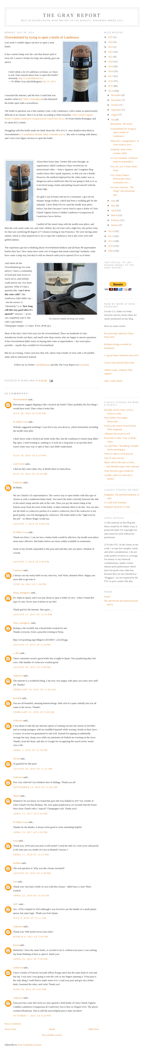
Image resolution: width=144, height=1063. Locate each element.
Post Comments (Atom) (29, 1044)
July (113, 119)
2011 (110, 241)
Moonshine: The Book (121, 123)
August (115, 114)
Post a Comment (13, 1023)
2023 (110, 46)
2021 (110, 56)
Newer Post (10, 1029)
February (115, 220)
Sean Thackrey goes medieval (118, 470)
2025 (110, 37)
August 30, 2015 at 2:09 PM (32, 667)
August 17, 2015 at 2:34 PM (32, 644)
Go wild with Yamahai (115, 502)
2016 (110, 81)
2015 (110, 85)
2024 (110, 42)
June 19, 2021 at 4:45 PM (29, 989)
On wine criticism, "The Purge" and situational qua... (122, 191)
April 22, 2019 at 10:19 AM (31, 895)
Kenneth (17, 698)
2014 (110, 90)
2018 (110, 71)
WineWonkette (20, 399)
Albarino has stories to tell (117, 433)
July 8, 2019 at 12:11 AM (29, 918)
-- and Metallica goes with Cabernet (121, 466)
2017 (110, 76)
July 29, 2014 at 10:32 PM (30, 473)
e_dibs (16, 653)
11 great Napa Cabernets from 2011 (121, 355)
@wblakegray (43, 364)
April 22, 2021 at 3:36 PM (30, 958)
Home (52, 1029)
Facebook (84, 364)
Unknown (18, 482)
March (114, 215)
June (113, 200)
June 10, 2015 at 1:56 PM (29, 584)
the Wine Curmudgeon (31, 99)
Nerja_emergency (21, 592)
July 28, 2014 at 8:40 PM (29, 413)
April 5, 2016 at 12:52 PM (30, 750)
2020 (110, 61)
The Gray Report (72, 15)
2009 (110, 250)
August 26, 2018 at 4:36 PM (32, 873)
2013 (110, 231)
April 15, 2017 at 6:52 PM (30, 832)
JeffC (15, 904)
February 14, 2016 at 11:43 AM (34, 689)
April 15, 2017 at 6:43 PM (30, 813)
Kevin (16, 945)
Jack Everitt (19, 463)
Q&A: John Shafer (113, 380)
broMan (17, 863)
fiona (15, 840)
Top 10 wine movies (114, 458)
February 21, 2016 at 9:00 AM (33, 712)
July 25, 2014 (49, 81)
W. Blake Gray (20, 421)
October (115, 104)
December (116, 95)
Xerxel (16, 758)
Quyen (16, 795)
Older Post (93, 1029)
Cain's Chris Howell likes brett (119, 362)
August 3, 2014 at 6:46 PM (31, 561)
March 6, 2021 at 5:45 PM (30, 936)
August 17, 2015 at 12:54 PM (32, 614)
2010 (110, 245)
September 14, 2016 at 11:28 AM (35, 787)
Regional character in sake (117, 506)
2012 (110, 236)
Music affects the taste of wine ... (120, 462)
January (115, 225)
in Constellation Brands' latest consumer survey (42, 134)
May (113, 205)
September (116, 109)
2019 (110, 66)
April (114, 210)
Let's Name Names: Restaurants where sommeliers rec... (120, 179)
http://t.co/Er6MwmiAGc (31, 78)
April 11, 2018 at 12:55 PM (31, 854)
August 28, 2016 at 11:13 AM (32, 768)
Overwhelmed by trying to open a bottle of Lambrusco (123, 132)
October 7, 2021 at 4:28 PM (32, 1015)
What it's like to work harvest (118, 453)
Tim (15, 881)
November (116, 100)
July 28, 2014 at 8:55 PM (29, 455)
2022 (110, 51)
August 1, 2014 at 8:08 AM (31, 523)
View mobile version (51, 1035)
